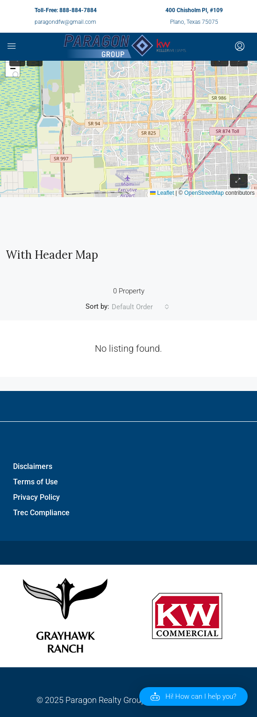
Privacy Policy (36, 497)
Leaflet (162, 193)
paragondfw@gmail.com (65, 22)
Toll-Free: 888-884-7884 (66, 10)
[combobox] (140, 307)
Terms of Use (35, 481)
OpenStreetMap (204, 193)
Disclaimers (32, 466)
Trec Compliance (41, 512)
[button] (193, 696)
